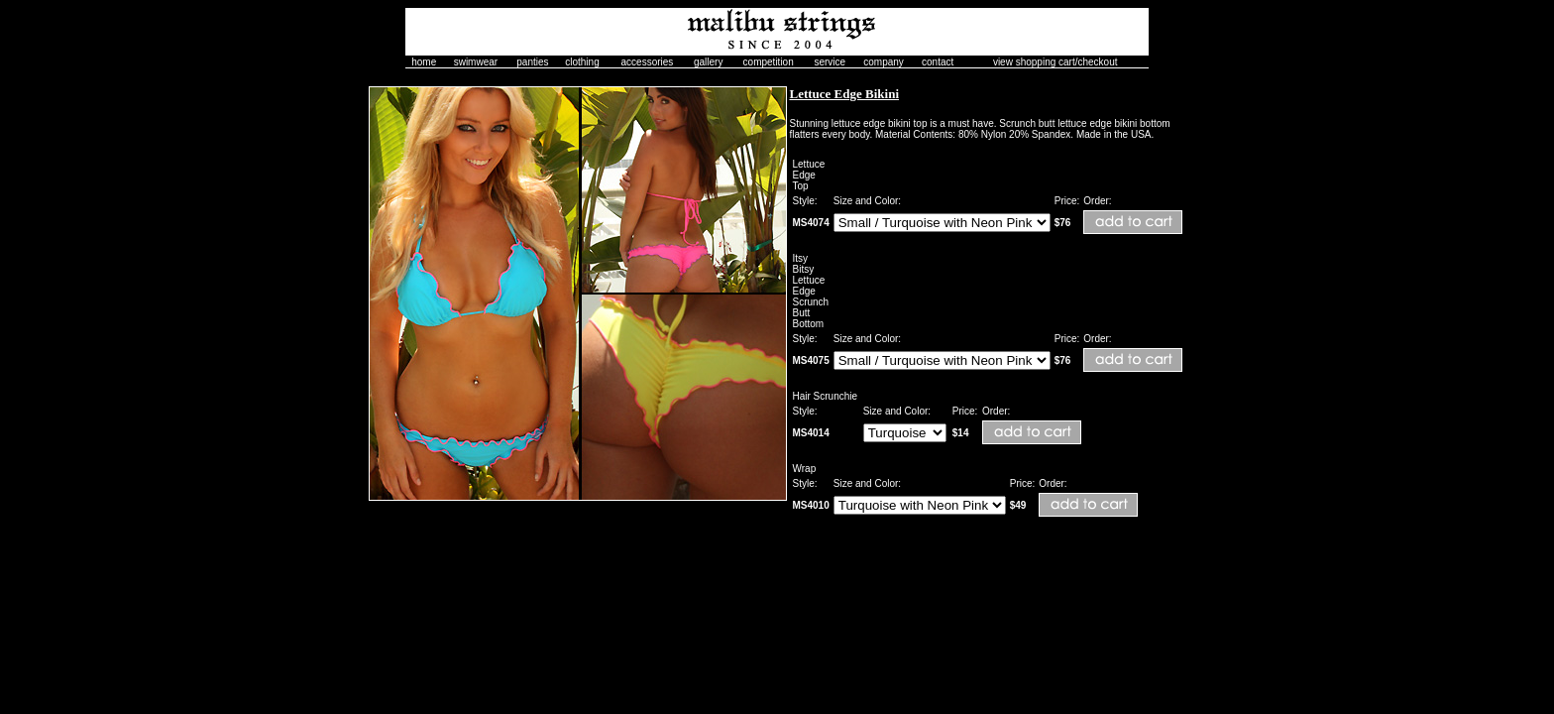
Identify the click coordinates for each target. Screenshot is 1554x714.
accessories (647, 62)
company (883, 62)
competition (768, 62)
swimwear (476, 62)
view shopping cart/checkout (1055, 62)
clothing (582, 62)
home (423, 62)
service (829, 62)
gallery (708, 62)
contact (937, 62)
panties (532, 62)
